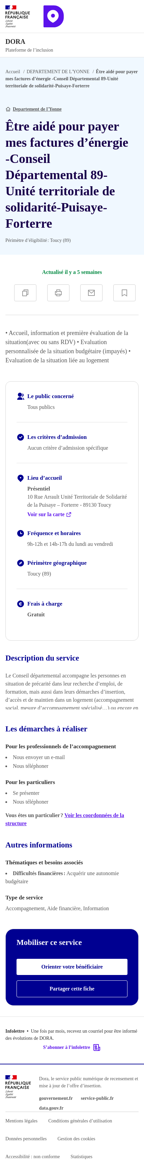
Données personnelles (26, 1138)
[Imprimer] (58, 292)
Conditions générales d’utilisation (80, 1120)
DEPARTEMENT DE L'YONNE (58, 71)
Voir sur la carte (49, 514)
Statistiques (81, 1156)
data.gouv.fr (51, 1108)
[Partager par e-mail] (91, 292)
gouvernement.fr (56, 1098)
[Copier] (25, 292)
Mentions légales (21, 1120)
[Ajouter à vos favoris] (124, 292)
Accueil (12, 71)
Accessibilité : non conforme (32, 1156)
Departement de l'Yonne (37, 109)
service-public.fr (97, 1098)
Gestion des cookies (76, 1138)
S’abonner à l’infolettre (72, 1047)
